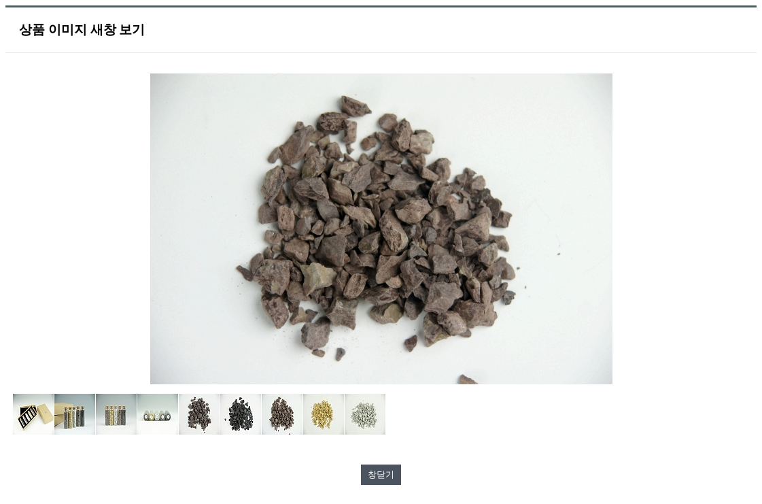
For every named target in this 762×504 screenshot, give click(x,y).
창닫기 (381, 474)
